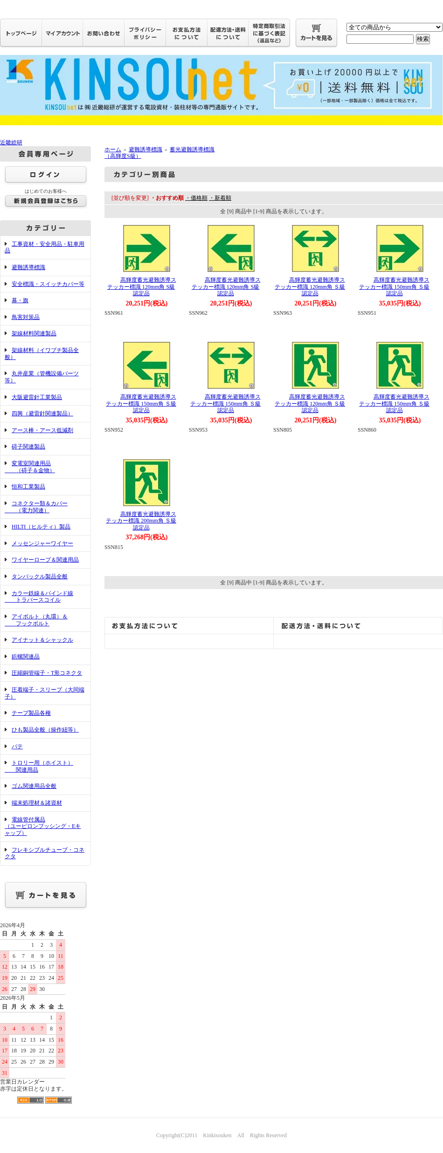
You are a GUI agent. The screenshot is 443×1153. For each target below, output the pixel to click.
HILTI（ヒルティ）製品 (41, 526)
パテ (17, 746)
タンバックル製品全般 (40, 576)
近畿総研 (11, 142)
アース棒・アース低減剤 (42, 430)
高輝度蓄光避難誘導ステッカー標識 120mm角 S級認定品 (141, 287)
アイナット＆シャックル (42, 640)
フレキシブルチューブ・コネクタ (44, 853)
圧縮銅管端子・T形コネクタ (47, 673)
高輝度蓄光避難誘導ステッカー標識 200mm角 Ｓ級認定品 (141, 521)
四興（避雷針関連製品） (42, 413)
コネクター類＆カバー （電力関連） (36, 507)
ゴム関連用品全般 (34, 786)
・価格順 (196, 198)
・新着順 (220, 198)
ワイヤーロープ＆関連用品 (45, 559)
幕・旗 (20, 300)
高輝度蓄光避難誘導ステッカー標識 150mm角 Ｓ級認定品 (394, 287)
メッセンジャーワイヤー (42, 543)
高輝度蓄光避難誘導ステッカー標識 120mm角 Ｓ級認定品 (310, 287)
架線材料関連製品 (34, 333)
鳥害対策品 (26, 317)
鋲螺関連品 (26, 656)
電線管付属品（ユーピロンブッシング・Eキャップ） (43, 826)
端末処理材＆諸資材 (37, 803)
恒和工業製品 (28, 486)
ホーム (112, 149)
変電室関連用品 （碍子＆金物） (30, 467)
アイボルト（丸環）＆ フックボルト (36, 620)
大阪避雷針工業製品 (37, 397)
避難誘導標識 (28, 267)
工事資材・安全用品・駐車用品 (44, 247)
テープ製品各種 (31, 713)
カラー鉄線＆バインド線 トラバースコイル (39, 597)
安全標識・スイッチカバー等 (48, 284)
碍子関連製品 (28, 446)
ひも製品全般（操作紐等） (45, 729)
